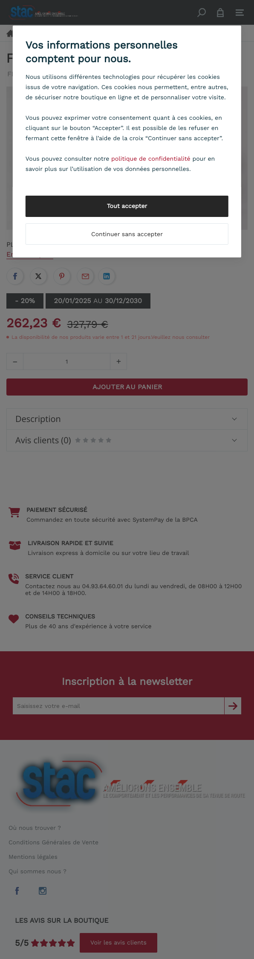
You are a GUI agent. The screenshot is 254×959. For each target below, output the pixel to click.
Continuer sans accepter (127, 234)
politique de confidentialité (150, 159)
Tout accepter (127, 206)
